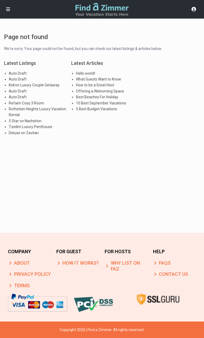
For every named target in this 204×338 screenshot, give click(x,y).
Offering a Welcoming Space (100, 91)
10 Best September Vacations (101, 103)
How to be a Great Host (95, 85)
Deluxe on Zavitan (24, 133)
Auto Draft (18, 73)
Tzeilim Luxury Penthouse (30, 127)
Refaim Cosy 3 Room (26, 103)
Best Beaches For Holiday (97, 97)
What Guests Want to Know (98, 79)
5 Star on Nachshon (25, 121)
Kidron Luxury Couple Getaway (34, 85)
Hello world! (85, 73)
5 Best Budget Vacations (96, 109)
